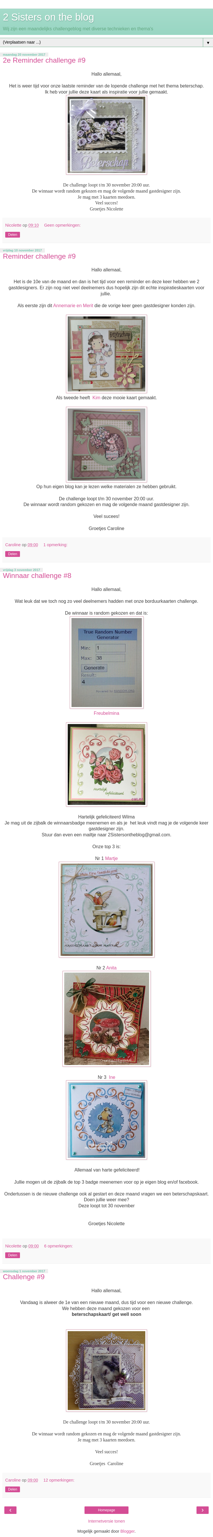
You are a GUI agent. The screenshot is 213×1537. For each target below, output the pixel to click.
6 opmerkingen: (58, 1246)
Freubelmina (106, 713)
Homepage (106, 1510)
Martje (111, 858)
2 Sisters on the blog (48, 17)
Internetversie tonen (106, 1521)
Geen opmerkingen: (62, 225)
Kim (96, 397)
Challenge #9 (24, 1277)
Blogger (127, 1531)
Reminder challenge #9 (39, 256)
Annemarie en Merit (73, 305)
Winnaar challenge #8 (37, 575)
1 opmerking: (55, 544)
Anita (111, 967)
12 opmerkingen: (58, 1480)
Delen (12, 235)
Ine (112, 1077)
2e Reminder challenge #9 (44, 60)
